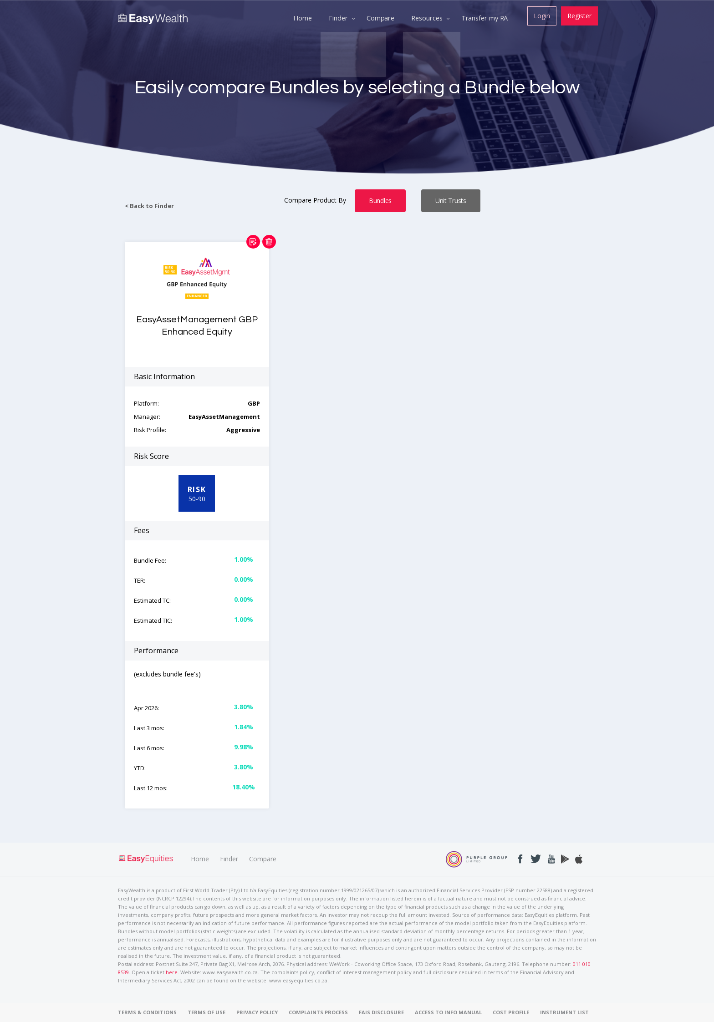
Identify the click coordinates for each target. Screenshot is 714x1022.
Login (540, 15)
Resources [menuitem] (426, 17)
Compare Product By (316, 200)
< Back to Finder (149, 206)
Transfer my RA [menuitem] (485, 17)
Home (200, 858)
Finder (229, 858)
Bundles (380, 200)
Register (579, 15)
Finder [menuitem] (336, 17)
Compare (262, 858)
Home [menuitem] (300, 17)
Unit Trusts (450, 200)
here (172, 972)
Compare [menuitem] (379, 17)
